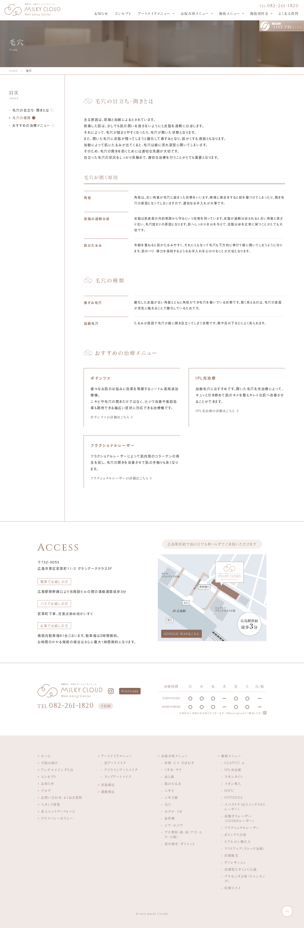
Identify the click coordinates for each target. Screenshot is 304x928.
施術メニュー (229, 13)
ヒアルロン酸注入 (237, 841)
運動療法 (108, 792)
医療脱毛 (231, 855)
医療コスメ (232, 888)
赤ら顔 (169, 777)
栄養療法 (108, 785)
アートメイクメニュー (154, 13)
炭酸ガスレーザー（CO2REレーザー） (239, 818)
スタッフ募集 (50, 804)
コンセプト (123, 13)
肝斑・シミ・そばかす (180, 763)
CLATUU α (234, 763)
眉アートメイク (115, 763)
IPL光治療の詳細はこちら (215, 411)
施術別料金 (259, 13)
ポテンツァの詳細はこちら (110, 417)
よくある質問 (288, 13)
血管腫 (170, 818)
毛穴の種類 (21, 118)
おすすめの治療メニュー (31, 125)
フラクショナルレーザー (242, 828)
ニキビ (170, 790)
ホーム (46, 756)
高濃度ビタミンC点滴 (240, 869)
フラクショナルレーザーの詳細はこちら (119, 478)
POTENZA (233, 797)
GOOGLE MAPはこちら (181, 634)
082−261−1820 (278, 6)
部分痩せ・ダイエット (180, 844)
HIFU (229, 790)
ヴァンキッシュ (235, 862)
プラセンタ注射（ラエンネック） (244, 878)
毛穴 (168, 804)
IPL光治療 (232, 770)
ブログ (46, 790)
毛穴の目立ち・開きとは (30, 110)
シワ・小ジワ (174, 825)
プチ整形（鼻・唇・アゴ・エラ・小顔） (184, 834)
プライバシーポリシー (57, 818)
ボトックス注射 (235, 834)
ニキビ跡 (171, 797)
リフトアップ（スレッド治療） (244, 848)
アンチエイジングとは (57, 770)
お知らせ (101, 13)
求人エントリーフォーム (58, 811)
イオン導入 (232, 783)
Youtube (130, 691)
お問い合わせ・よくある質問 (61, 797)
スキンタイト (233, 777)
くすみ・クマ (173, 770)
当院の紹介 (49, 763)
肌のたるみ (173, 783)
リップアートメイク (117, 777)
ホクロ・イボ (174, 811)
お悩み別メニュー (195, 13)
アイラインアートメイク (121, 770)
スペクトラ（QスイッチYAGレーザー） (244, 806)
